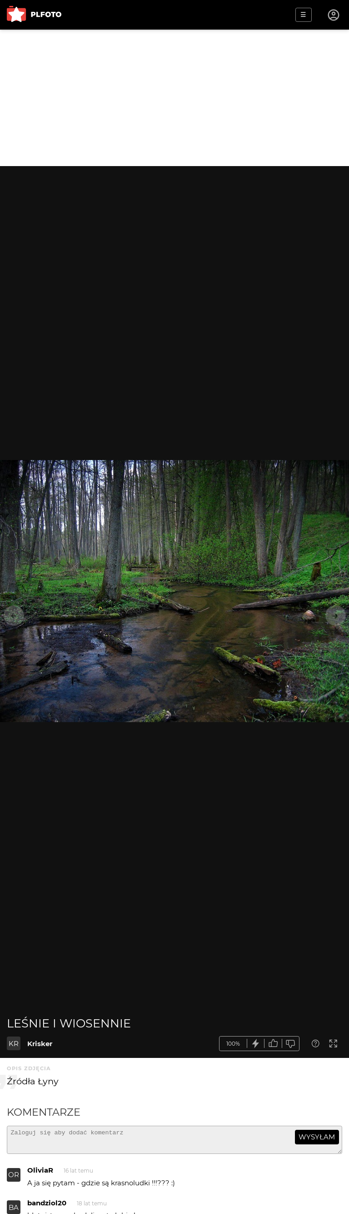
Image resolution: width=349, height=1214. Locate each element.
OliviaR (40, 1174)
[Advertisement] (174, 98)
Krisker (39, 1043)
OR (13, 1178)
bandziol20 (46, 1207)
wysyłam (317, 1137)
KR (14, 1043)
